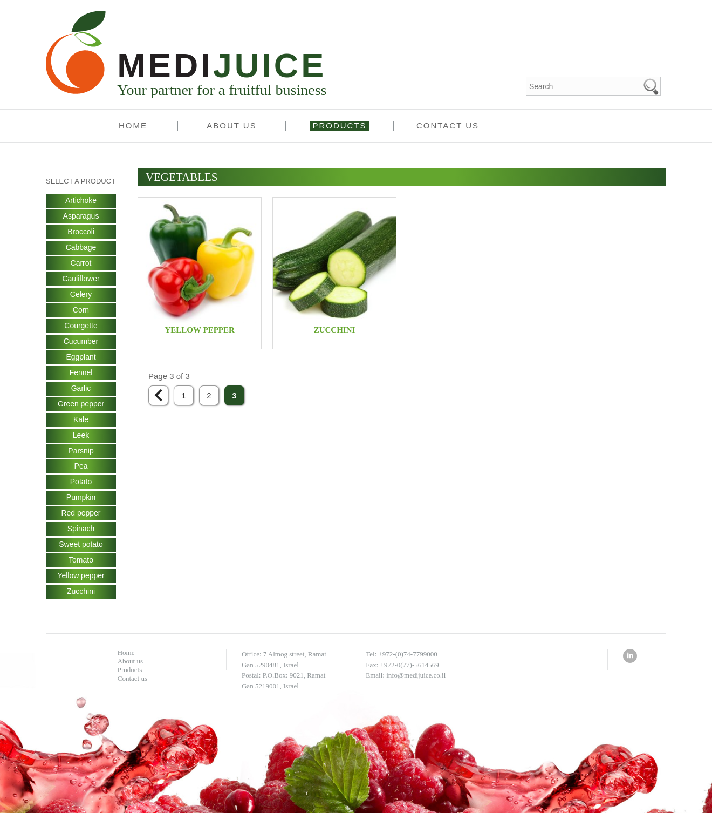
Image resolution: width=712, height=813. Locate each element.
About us (231, 125)
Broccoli (80, 232)
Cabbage (81, 247)
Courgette (80, 326)
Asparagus (81, 216)
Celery (81, 294)
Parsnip (80, 451)
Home (133, 125)
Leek (81, 435)
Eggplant (80, 357)
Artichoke (81, 201)
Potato (81, 482)
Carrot (81, 263)
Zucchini (81, 592)
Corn (81, 310)
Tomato (81, 561)
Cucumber (81, 341)
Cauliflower (80, 279)
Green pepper (81, 404)
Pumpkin (80, 498)
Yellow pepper (80, 576)
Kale (80, 420)
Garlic (81, 388)
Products (339, 125)
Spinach (81, 529)
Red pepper (80, 514)
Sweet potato (81, 545)
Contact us (447, 125)
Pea (81, 467)
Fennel (81, 373)
